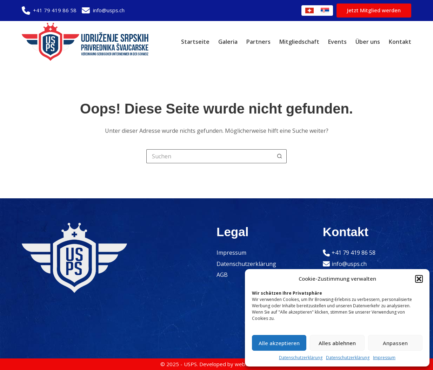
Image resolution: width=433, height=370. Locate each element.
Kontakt (400, 42)
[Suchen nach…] (209, 156)
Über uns (367, 42)
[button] (418, 278)
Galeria (228, 42)
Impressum (384, 358)
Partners (258, 42)
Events (337, 42)
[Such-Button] (280, 156)
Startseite (195, 42)
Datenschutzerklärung (300, 358)
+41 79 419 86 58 (54, 10)
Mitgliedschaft (299, 42)
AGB (222, 275)
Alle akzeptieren (279, 343)
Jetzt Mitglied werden (374, 10)
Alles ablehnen (337, 343)
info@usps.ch (109, 10)
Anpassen (395, 343)
